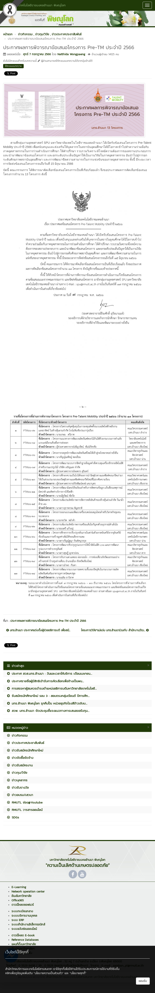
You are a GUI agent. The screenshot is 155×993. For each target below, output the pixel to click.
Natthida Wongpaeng (71, 54)
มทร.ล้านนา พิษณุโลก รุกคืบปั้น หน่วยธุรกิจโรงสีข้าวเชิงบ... (46, 703)
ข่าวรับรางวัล (17, 787)
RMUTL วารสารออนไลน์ (24, 809)
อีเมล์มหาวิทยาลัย (21, 896)
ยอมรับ (143, 981)
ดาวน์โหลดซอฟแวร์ (23, 905)
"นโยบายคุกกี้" (78, 973)
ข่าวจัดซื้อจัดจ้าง (19, 757)
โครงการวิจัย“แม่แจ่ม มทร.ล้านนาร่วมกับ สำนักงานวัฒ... (115, 630)
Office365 (18, 900)
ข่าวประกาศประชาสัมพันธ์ (25, 742)
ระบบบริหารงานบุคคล (24, 915)
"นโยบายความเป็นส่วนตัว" (48, 973)
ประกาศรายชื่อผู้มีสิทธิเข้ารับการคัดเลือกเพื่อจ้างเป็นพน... (45, 681)
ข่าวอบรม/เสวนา (19, 794)
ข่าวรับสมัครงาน (19, 765)
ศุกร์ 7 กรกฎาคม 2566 (37, 54)
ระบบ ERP (18, 920)
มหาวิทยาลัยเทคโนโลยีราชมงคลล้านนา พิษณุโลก (34, 5)
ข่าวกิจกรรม (17, 735)
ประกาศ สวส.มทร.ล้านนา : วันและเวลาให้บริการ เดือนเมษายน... (49, 673)
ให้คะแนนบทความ (13, 66)
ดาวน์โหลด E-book (23, 935)
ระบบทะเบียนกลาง (22, 911)
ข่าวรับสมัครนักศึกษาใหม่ (24, 750)
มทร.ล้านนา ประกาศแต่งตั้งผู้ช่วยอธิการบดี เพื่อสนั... (38, 630)
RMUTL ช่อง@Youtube (24, 802)
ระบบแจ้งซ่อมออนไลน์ (24, 929)
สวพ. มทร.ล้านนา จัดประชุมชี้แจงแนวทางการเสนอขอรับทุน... (47, 710)
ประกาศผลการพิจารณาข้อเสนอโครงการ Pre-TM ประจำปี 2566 (48, 621)
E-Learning (19, 887)
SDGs (12, 817)
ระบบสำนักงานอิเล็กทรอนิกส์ (28, 924)
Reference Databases (25, 940)
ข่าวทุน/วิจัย (16, 772)
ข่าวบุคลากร (16, 780)
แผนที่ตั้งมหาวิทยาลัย (24, 944)
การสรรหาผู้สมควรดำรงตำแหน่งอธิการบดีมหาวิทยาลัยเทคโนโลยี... (51, 688)
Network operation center (28, 891)
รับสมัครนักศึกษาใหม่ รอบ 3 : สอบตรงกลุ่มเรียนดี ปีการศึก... (48, 695)
